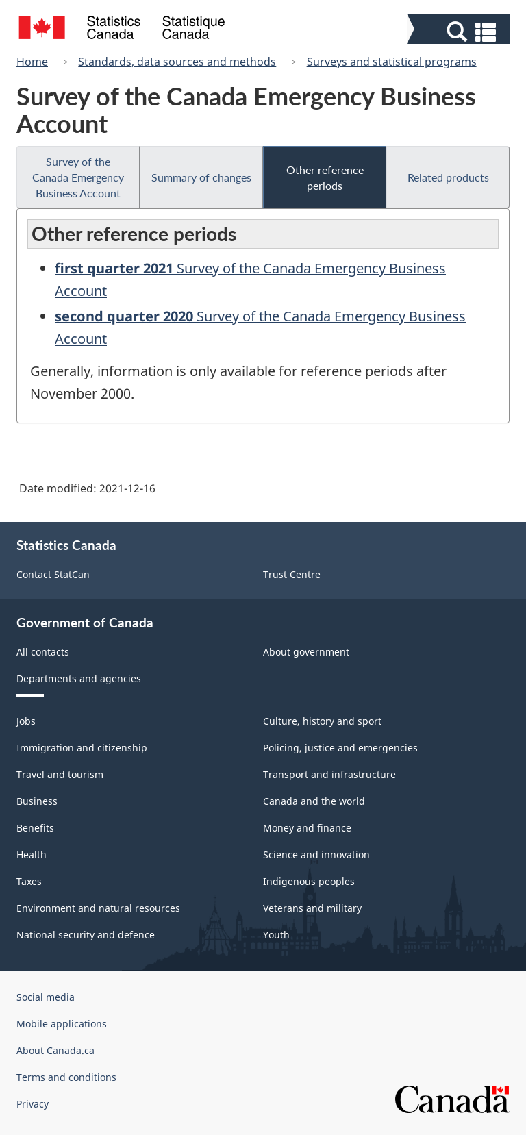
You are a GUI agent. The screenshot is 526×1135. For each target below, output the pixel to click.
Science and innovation (316, 854)
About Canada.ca (55, 1050)
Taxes (29, 881)
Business (37, 801)
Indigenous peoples (309, 881)
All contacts (42, 651)
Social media (45, 996)
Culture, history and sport (322, 720)
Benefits (35, 827)
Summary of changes (201, 177)
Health (31, 854)
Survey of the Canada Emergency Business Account (78, 177)
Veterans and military (312, 907)
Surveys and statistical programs (392, 61)
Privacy (32, 1103)
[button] (460, 32)
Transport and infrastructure (329, 774)
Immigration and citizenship (81, 747)
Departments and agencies (78, 678)
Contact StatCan (53, 574)
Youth (276, 934)
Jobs (26, 720)
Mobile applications (61, 1023)
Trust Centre (292, 574)
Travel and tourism (59, 774)
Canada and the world (314, 801)
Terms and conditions (66, 1077)
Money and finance (307, 827)
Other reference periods (325, 177)
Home (32, 61)
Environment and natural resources (98, 907)
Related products (448, 177)
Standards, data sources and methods (177, 61)
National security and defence (85, 934)
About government (306, 651)
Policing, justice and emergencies (340, 747)
